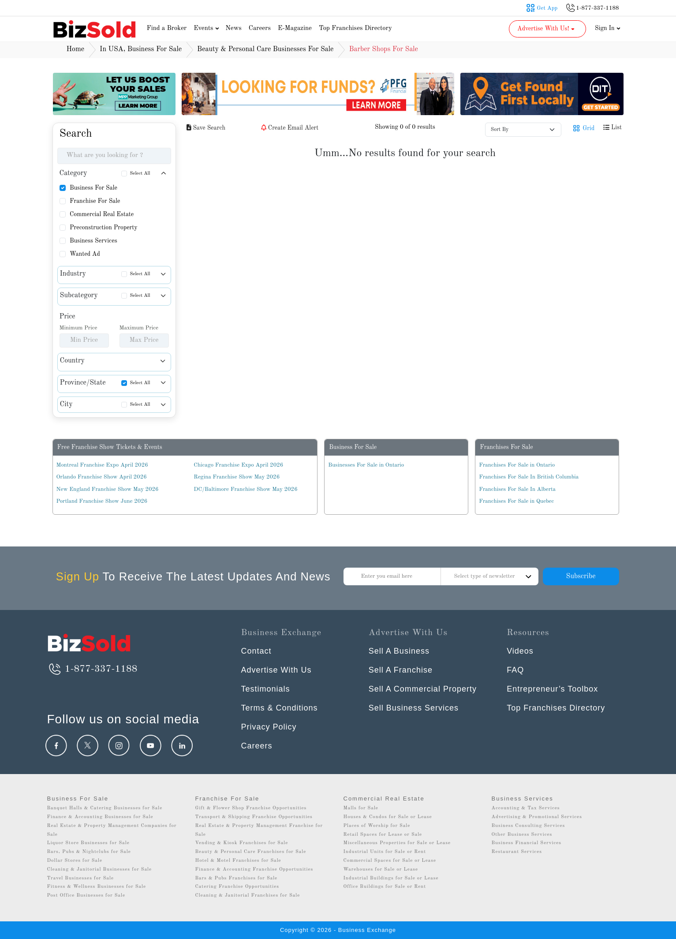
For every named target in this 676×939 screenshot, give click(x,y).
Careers (260, 28)
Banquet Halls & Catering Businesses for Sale (105, 808)
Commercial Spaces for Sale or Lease (390, 860)
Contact (256, 651)
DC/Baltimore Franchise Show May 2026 (245, 489)
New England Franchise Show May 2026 (107, 489)
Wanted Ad (85, 254)
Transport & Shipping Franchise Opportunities (254, 817)
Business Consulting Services (528, 825)
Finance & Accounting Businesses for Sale (100, 817)
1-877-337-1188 (92, 669)
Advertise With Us (276, 670)
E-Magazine (295, 28)
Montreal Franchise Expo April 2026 (102, 465)
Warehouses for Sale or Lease (381, 869)
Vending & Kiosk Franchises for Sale (241, 843)
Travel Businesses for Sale (80, 878)
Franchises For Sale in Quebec (516, 501)
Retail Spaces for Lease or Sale (383, 834)
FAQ (515, 670)
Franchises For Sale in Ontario (517, 465)
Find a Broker (167, 28)
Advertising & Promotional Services (537, 817)
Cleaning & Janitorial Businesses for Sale (99, 869)
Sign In (607, 28)
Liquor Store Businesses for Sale (88, 843)
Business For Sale (93, 188)
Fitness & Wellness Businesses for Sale (96, 886)
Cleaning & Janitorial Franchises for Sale (247, 895)
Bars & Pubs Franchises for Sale (236, 878)
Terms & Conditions (279, 707)
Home (76, 49)
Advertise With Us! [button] (546, 29)
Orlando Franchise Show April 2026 (101, 477)
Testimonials (265, 689)
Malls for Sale (361, 808)
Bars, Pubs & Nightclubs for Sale (89, 851)
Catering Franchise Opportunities (237, 886)
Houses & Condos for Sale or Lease (388, 817)
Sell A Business (399, 651)
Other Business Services (522, 834)
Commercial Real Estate (102, 214)
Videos (520, 651)
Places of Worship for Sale (377, 825)
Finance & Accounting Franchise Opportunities (254, 869)
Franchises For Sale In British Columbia (529, 477)
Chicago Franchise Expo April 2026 (238, 465)
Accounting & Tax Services (526, 808)
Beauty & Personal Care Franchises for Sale (250, 851)
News (233, 28)
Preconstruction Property (104, 227)
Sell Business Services (414, 707)
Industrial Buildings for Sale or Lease (391, 878)
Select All (140, 173)
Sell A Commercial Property (423, 689)
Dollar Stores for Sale (75, 860)
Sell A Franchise (401, 670)
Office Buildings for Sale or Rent (385, 886)
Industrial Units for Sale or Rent (385, 851)
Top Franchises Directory (355, 28)
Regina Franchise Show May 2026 (237, 477)
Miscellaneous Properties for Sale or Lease (397, 843)
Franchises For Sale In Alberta (517, 489)
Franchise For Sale (95, 201)
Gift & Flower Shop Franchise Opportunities (251, 808)
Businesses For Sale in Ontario (366, 465)
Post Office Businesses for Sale (86, 895)
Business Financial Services (527, 843)
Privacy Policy (269, 726)
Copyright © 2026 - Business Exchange (338, 930)
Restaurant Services (517, 851)
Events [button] (207, 28)
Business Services (93, 241)
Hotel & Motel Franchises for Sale (238, 860)
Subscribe (580, 576)
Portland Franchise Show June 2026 (102, 501)
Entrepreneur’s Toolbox (552, 689)
